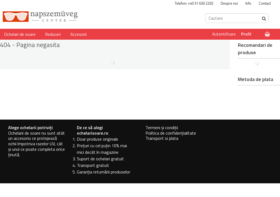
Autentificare (224, 34)
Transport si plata (161, 138)
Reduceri (53, 34)
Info (248, 3)
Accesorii (78, 34)
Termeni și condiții (161, 127)
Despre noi (229, 3)
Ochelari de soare (20, 34)
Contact (265, 3)
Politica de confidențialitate (170, 133)
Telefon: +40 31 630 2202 (194, 3)
